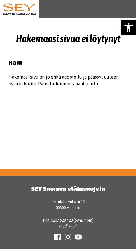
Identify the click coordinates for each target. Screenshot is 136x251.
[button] (128, 27)
